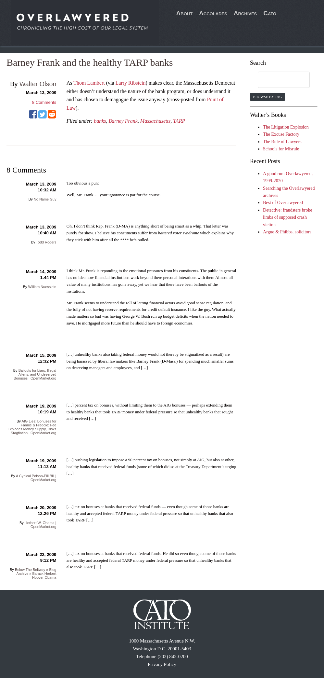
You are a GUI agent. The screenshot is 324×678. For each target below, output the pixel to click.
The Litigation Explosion (286, 127)
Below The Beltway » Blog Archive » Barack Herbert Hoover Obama (35, 573)
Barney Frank (123, 121)
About (184, 13)
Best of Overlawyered (283, 202)
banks (100, 121)
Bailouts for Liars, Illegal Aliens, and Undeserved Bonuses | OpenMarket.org (35, 374)
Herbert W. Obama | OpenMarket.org (40, 525)
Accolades (213, 13)
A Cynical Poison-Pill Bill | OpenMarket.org (36, 478)
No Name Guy (45, 199)
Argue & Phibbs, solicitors (287, 231)
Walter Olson (37, 84)
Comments (44, 102)
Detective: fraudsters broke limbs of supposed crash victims (287, 217)
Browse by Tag (267, 97)
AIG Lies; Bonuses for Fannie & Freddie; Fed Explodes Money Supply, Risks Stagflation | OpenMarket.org (31, 427)
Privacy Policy (162, 664)
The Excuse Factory (281, 134)
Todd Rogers (46, 242)
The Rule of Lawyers (282, 141)
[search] (277, 80)
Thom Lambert (89, 83)
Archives (245, 13)
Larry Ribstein (131, 83)
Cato (269, 13)
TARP (179, 121)
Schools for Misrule (281, 148)
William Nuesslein (42, 287)
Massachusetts (155, 121)
